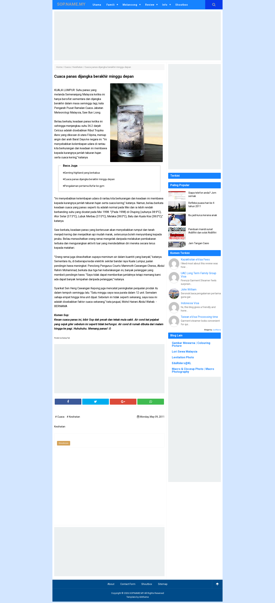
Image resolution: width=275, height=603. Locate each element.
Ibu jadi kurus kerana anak (202, 215)
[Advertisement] (137, 35)
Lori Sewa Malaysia (184, 351)
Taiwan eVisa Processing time (199, 317)
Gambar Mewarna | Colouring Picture (191, 344)
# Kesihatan (73, 418)
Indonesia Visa (190, 303)
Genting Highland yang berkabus (84, 173)
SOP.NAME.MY (136, 594)
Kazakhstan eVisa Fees (195, 259)
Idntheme (144, 598)
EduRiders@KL (181, 363)
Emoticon (63, 444)
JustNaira (216, 330)
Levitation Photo (183, 357)
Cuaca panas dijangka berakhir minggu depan (91, 180)
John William (188, 289)
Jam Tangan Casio (198, 243)
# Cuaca (60, 418)
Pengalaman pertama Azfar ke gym (86, 187)
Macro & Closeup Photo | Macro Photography (193, 370)
